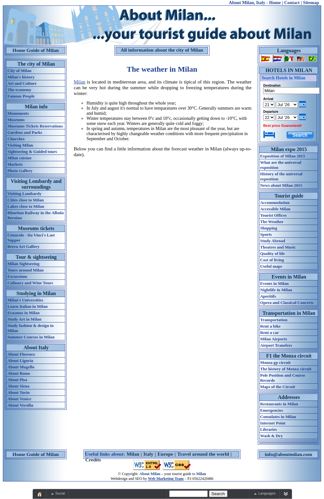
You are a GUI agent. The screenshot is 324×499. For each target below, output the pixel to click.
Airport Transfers (276, 345)
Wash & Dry (271, 435)
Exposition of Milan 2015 (282, 156)
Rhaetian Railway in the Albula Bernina (35, 215)
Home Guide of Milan (35, 50)
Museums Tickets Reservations (35, 126)
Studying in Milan (36, 293)
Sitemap (311, 2)
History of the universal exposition (281, 176)
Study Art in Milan (24, 319)
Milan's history (20, 77)
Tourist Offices (273, 215)
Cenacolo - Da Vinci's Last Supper (31, 237)
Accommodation (275, 202)
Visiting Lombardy (24, 193)
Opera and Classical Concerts (286, 302)
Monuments (18, 113)
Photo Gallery (19, 170)
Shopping (268, 228)
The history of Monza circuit (286, 368)
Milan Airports (273, 338)
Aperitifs (268, 296)
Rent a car (269, 332)
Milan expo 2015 (289, 149)
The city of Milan (36, 64)
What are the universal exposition (280, 165)
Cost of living (272, 259)
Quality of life (272, 253)
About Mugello (20, 367)
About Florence (21, 354)
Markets (15, 164)
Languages (289, 50)
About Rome (18, 373)
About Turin (18, 392)
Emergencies (271, 410)
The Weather (272, 221)
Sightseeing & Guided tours (32, 151)
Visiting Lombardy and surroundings (36, 184)
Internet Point (272, 423)
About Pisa (17, 379)
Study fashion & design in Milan (30, 328)
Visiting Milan (20, 145)
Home (275, 2)
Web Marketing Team (166, 478)
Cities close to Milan (25, 200)
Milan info (36, 106)
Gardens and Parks (24, 132)
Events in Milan (289, 276)
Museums (16, 119)
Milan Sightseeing (23, 263)
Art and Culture (21, 83)
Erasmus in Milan (23, 312)
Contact (292, 2)
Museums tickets (36, 228)
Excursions (17, 276)
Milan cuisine (19, 157)
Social (60, 493)
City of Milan (19, 70)
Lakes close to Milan (25, 206)
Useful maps (271, 266)
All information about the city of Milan (162, 50)
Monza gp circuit (275, 362)
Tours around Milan (25, 270)
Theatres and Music (278, 247)
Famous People (20, 96)
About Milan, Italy (247, 2)
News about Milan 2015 (281, 185)
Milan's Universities (25, 300)
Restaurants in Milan (279, 403)
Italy (148, 454)
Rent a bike (270, 326)
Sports (266, 234)
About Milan (150, 474)
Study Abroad (272, 240)
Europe (165, 454)
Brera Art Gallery (23, 246)
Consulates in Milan (278, 416)
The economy (19, 89)
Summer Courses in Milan (30, 337)
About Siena (18, 386)
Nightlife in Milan (276, 289)
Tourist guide (288, 196)
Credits (93, 459)
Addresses (289, 397)
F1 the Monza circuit (289, 355)
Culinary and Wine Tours (30, 282)
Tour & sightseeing (36, 257)
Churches (16, 138)
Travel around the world (203, 454)
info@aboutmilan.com (288, 454)
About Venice (19, 398)
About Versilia (20, 405)
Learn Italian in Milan (27, 306)
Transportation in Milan (289, 313)
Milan (79, 81)
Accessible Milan (275, 208)
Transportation (273, 319)
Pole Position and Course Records (282, 378)
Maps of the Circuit (277, 386)
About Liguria (20, 360)
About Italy (36, 347)
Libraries (268, 429)
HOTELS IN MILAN (288, 70)
